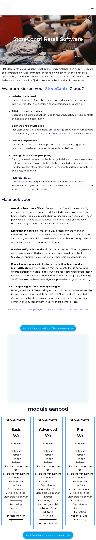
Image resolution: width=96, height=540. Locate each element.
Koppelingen (36, 309)
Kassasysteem (16, 309)
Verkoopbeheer (56, 309)
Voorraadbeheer (79, 309)
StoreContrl (57, 88)
